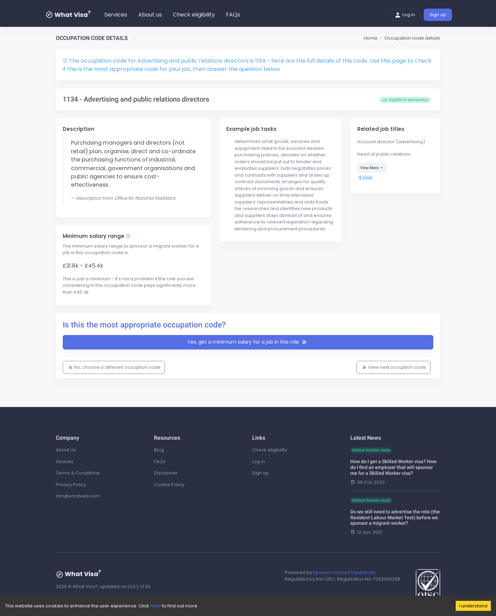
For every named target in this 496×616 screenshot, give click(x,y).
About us (150, 15)
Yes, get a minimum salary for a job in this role (248, 342)
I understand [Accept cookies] (473, 606)
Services (115, 15)
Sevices (64, 461)
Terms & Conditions (78, 473)
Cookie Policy (169, 484)
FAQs (233, 15)
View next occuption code (393, 367)
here (155, 606)
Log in (405, 14)
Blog (159, 450)
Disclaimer (166, 473)
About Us (66, 450)
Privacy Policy (71, 484)
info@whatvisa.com (78, 496)
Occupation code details (412, 38)
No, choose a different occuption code (114, 367)
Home (371, 38)
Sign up (438, 14)
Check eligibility (194, 15)
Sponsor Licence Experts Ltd (344, 572)
